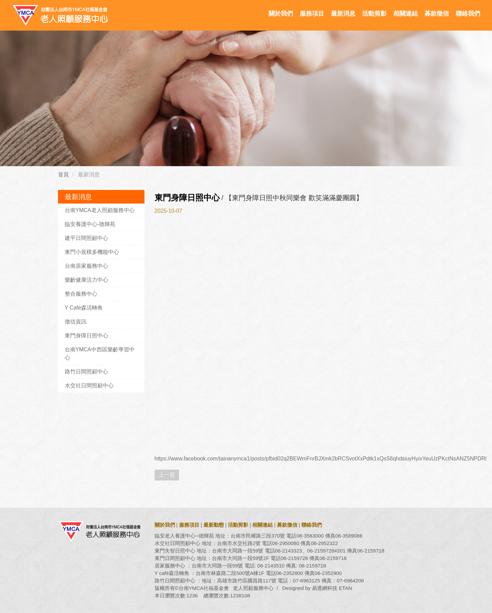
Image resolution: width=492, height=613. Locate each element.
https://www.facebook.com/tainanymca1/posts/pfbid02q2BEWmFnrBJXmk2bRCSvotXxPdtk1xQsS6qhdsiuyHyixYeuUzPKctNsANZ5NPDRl (321, 458)
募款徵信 (437, 13)
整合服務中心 (81, 294)
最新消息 (343, 13)
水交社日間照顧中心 (89, 385)
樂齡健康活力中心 (86, 280)
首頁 (63, 174)
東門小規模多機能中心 (92, 252)
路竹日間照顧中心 (86, 371)
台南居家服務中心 (86, 266)
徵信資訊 (75, 322)
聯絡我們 (468, 13)
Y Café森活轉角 (84, 308)
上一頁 (167, 475)
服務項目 (312, 13)
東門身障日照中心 (86, 335)
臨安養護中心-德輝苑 (90, 224)
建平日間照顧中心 (86, 238)
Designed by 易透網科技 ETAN (317, 588)
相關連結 (405, 13)
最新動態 (213, 525)
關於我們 (281, 13)
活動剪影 (374, 13)
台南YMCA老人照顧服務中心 (100, 210)
